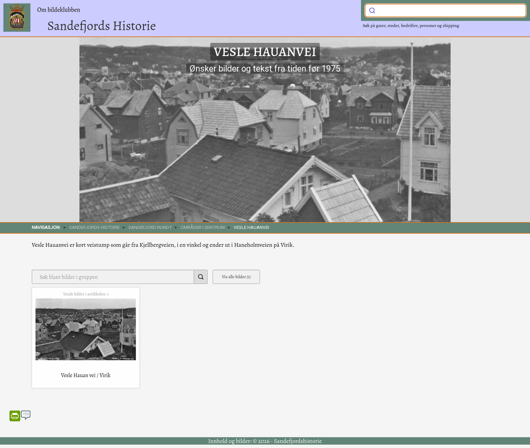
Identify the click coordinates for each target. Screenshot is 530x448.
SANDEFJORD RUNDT (150, 227)
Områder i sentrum (202, 227)
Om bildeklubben (58, 10)
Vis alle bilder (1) (236, 277)
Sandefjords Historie (101, 25)
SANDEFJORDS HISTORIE (94, 227)
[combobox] (445, 10)
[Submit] (372, 10)
